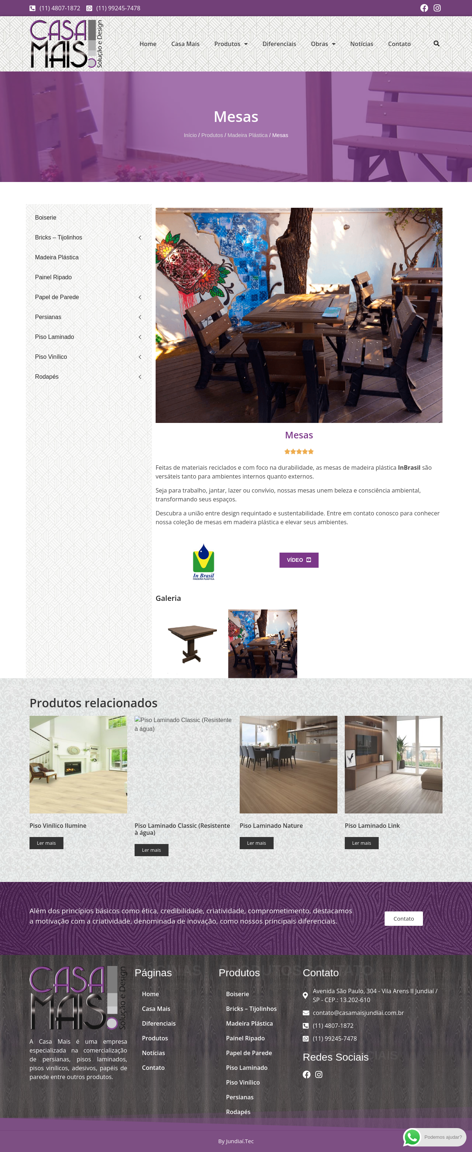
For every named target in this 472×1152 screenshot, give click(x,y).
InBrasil (409, 467)
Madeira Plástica (248, 135)
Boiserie (45, 217)
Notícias (362, 44)
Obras (323, 43)
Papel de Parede (57, 297)
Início (190, 135)
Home (147, 44)
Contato (399, 44)
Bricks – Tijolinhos (58, 237)
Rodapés (47, 377)
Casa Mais (185, 44)
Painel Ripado (53, 277)
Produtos (231, 43)
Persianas (48, 317)
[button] (437, 43)
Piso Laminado (54, 337)
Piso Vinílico (51, 357)
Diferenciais (279, 44)
